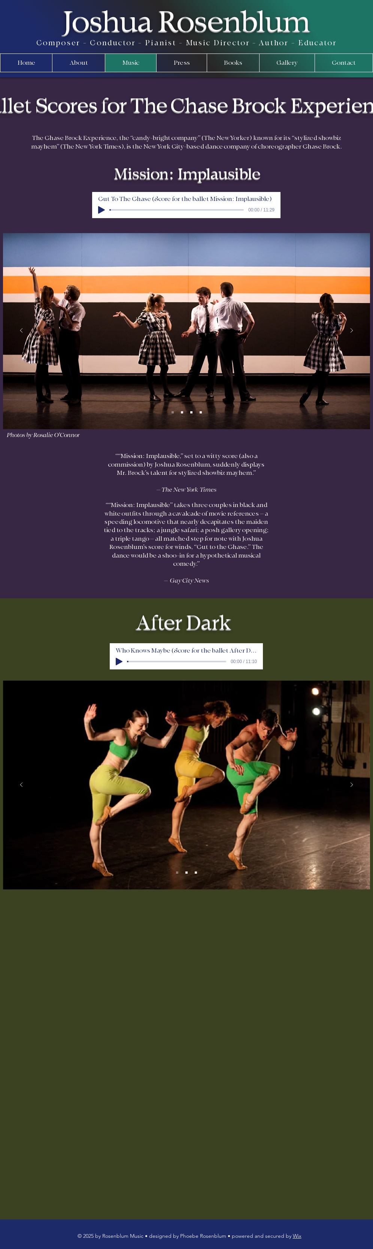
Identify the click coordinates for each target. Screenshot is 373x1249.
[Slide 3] (191, 412)
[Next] (351, 331)
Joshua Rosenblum (186, 22)
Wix (297, 1236)
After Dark (183, 623)
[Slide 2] (182, 412)
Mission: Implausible (187, 174)
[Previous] (21, 331)
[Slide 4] (201, 412)
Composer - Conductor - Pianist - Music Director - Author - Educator (186, 43)
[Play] (101, 210)
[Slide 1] (173, 412)
